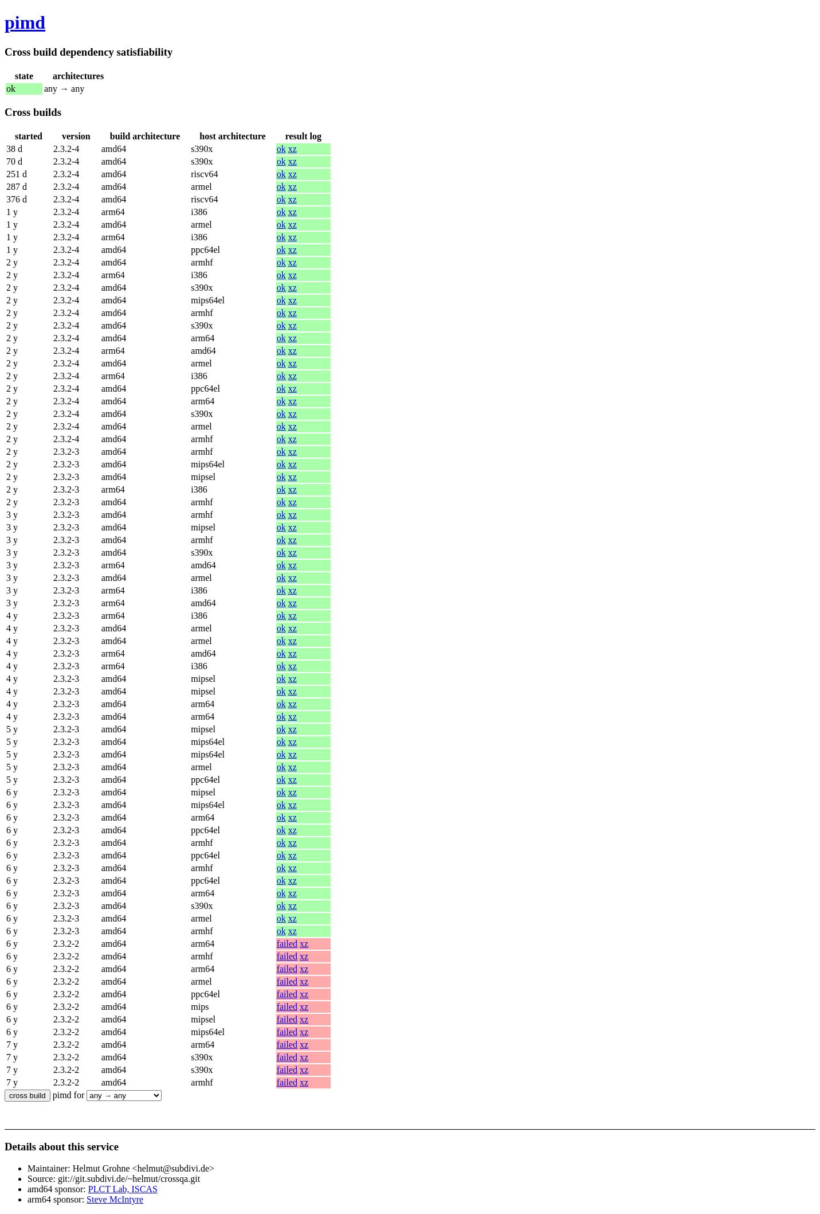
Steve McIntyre (115, 1199)
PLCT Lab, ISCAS (123, 1189)
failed (287, 943)
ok (281, 149)
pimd (25, 22)
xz (292, 149)
